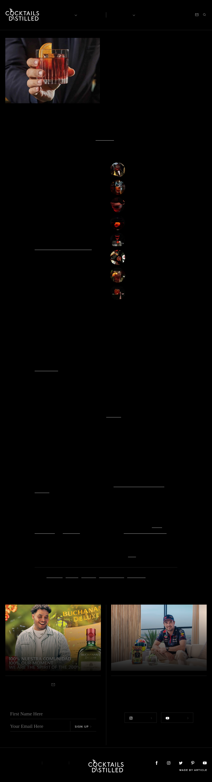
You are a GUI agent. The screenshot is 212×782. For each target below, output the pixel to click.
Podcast (170, 14)
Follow (140, 717)
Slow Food (105, 138)
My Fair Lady (140, 223)
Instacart (71, 531)
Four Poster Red (143, 258)
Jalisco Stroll (140, 205)
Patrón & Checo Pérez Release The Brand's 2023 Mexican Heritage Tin (154, 655)
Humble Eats (46, 368)
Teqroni (136, 293)
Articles (91, 14)
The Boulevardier (144, 275)
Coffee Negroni (143, 170)
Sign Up (83, 726)
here (132, 554)
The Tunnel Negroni (146, 240)
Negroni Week (111, 575)
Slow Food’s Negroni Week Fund (63, 247)
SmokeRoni (139, 188)
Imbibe (72, 575)
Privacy (55, 762)
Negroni (88, 575)
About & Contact (20, 762)
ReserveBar (45, 531)
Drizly (157, 525)
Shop (156, 14)
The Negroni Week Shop (145, 531)
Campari (54, 575)
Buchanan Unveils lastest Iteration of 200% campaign (49, 655)
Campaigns (119, 47)
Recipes (120, 14)
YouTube (113, 414)
